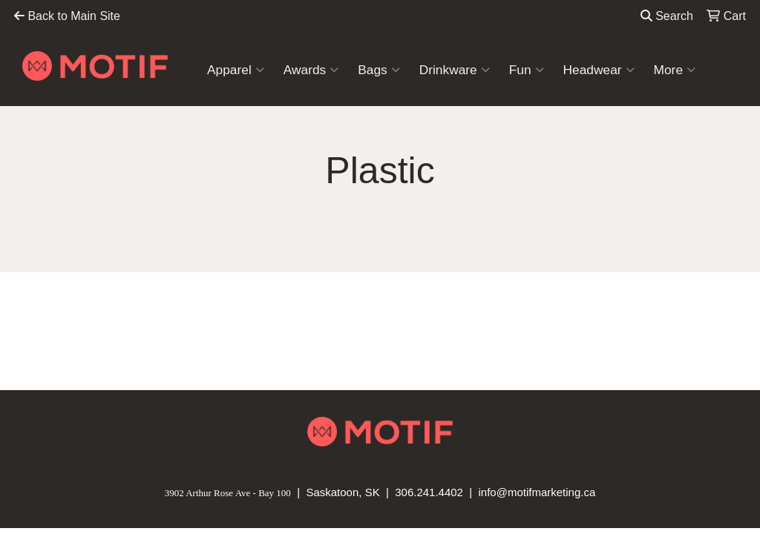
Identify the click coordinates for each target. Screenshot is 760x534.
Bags (379, 70)
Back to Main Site (67, 16)
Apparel (235, 70)
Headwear (599, 70)
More (674, 70)
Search (667, 16)
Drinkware (454, 70)
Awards (311, 70)
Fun (526, 70)
